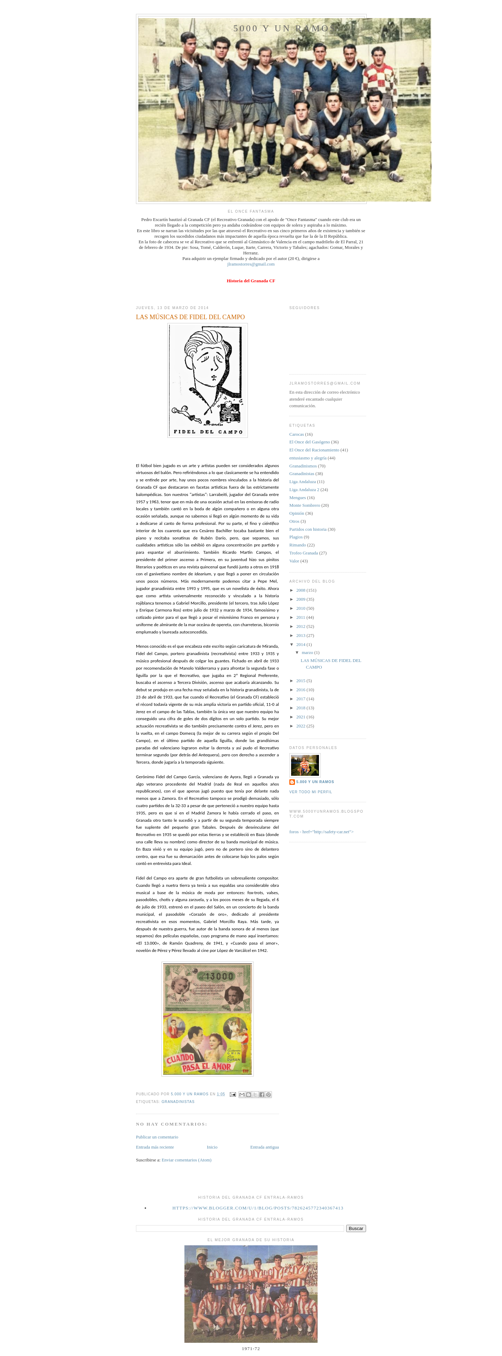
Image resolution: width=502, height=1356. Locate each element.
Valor (294, 560)
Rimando (297, 544)
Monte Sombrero (304, 505)
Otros (294, 521)
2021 (301, 716)
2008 (301, 590)
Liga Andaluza (302, 481)
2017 (301, 698)
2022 (301, 725)
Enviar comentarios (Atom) (187, 1159)
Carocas (296, 434)
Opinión (296, 513)
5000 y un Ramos (284, 28)
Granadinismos (303, 465)
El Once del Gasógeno (309, 441)
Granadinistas (178, 1102)
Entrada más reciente (155, 1147)
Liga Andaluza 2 (304, 489)
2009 (301, 599)
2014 (301, 644)
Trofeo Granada (303, 552)
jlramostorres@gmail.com (251, 264)
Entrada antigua (264, 1147)
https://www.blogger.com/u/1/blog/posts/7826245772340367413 (258, 1208)
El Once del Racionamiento (314, 449)
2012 (301, 626)
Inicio (212, 1147)
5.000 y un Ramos (315, 782)
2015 (301, 680)
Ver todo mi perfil (310, 792)
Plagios (296, 536)
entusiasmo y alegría (308, 457)
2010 (301, 608)
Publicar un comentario (157, 1137)
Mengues (297, 497)
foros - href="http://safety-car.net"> (321, 831)
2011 (301, 617)
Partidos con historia (308, 529)
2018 (301, 707)
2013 (301, 635)
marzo (308, 652)
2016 (301, 689)
